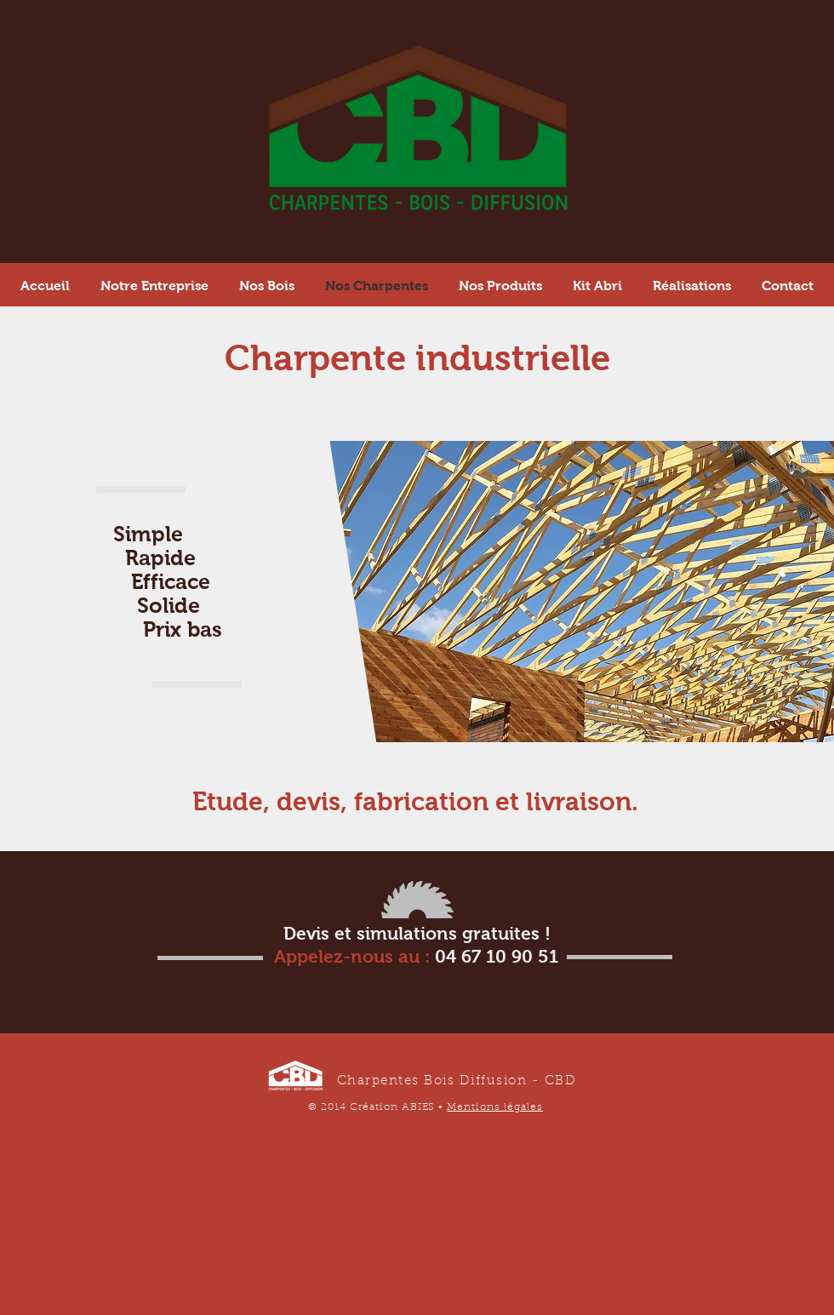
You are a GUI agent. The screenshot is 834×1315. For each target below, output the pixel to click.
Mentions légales (495, 1107)
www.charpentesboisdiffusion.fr (423, 1185)
